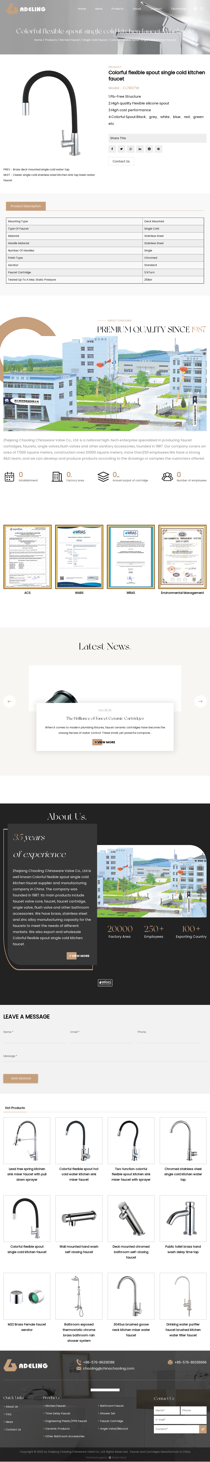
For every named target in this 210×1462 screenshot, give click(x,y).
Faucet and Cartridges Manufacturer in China (160, 1452)
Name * (8, 1032)
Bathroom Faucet (111, 1406)
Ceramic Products (56, 1429)
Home (82, 9)
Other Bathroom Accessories (64, 1437)
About (137, 9)
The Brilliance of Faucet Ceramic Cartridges (105, 718)
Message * (10, 1056)
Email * (75, 1032)
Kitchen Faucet (70, 40)
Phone (142, 1032)
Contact (156, 9)
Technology (179, 9)
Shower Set (106, 1414)
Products (118, 9)
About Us (10, 1407)
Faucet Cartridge (110, 1421)
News (98, 9)
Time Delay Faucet (56, 1414)
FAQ (7, 1415)
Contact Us (121, 161)
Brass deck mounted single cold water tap (41, 169)
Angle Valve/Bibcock (113, 1429)
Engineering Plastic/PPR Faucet (65, 1421)
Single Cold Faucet (95, 40)
